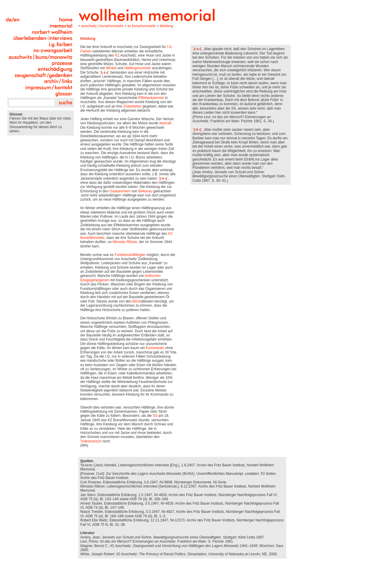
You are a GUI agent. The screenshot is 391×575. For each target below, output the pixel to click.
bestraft (165, 123)
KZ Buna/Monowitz (141, 26)
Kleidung (166, 26)
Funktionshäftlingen (130, 255)
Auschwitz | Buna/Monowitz (102, 26)
